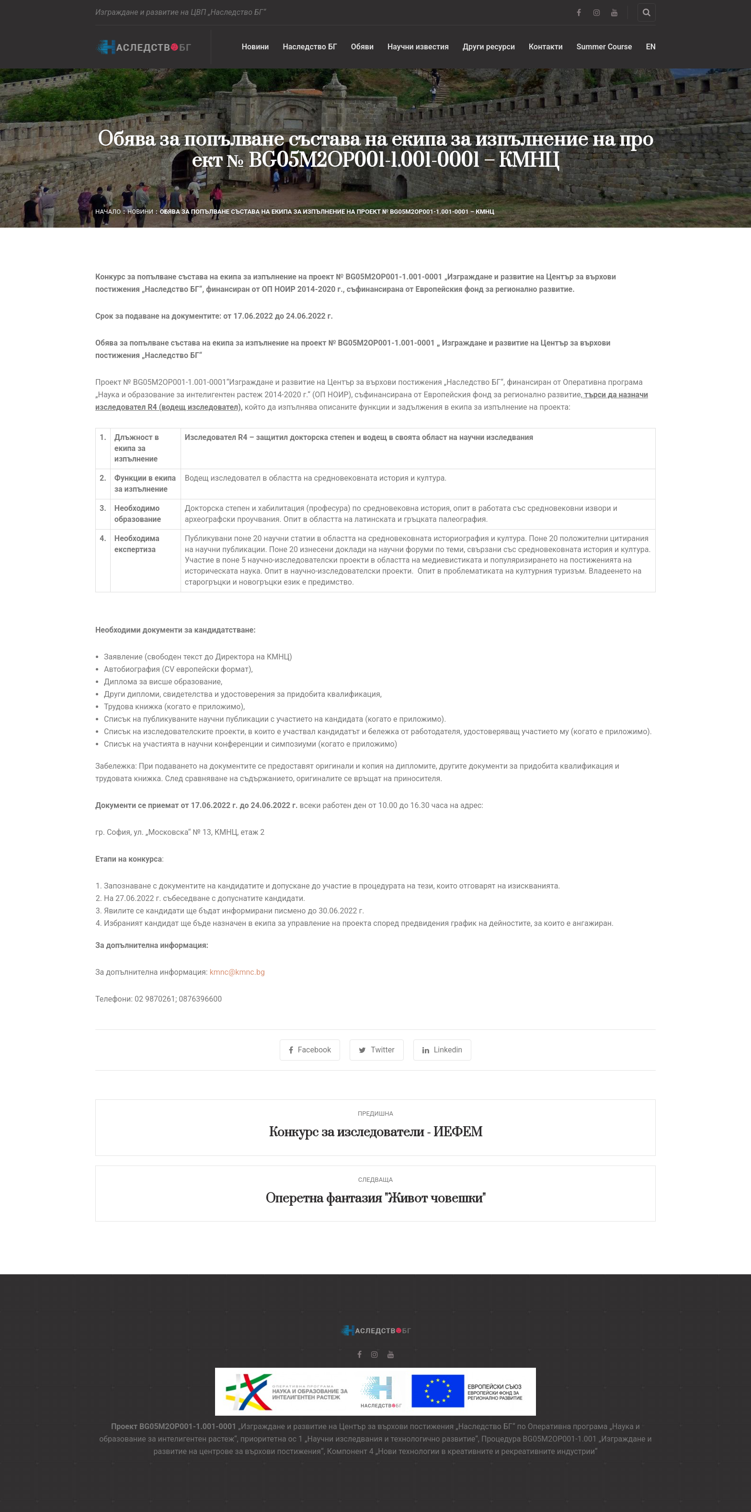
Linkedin (442, 1049)
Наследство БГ (310, 46)
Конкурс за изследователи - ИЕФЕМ (375, 1133)
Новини (255, 46)
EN (651, 46)
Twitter (376, 1049)
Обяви (362, 46)
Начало (108, 211)
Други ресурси (489, 46)
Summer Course (604, 46)
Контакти (546, 46)
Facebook (310, 1049)
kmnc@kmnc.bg (237, 972)
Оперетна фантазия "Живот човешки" (376, 1199)
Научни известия (418, 46)
